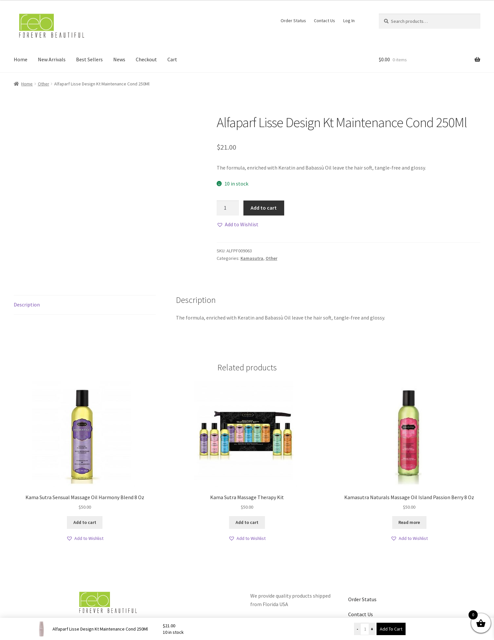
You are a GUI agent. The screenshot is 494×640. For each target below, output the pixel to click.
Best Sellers (89, 59)
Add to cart (264, 207)
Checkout (146, 59)
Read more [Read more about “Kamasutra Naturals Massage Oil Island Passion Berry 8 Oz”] (409, 522)
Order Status (293, 20)
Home (20, 59)
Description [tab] (27, 304)
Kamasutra (251, 258)
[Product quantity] (228, 208)
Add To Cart (391, 629)
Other (43, 84)
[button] (237, 224)
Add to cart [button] (84, 522)
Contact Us (324, 20)
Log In (349, 20)
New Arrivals (52, 59)
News (119, 59)
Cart (172, 59)
